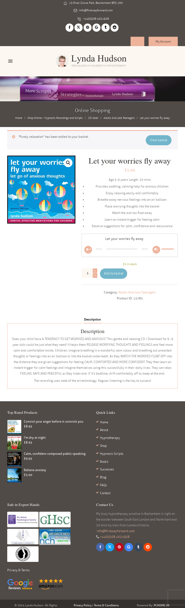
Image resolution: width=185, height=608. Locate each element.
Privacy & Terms (18, 556)
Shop (103, 439)
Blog (103, 465)
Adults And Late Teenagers (119, 116)
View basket (158, 137)
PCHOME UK (161, 590)
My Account (163, 38)
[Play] (88, 247)
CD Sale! (93, 116)
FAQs (103, 472)
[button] (68, 160)
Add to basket (113, 271)
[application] (129, 246)
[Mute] (156, 247)
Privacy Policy (83, 590)
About (104, 426)
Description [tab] (92, 317)
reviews (101, 602)
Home (18, 116)
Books (104, 452)
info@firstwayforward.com (96, 10)
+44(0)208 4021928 (96, 16)
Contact (105, 478)
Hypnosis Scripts (111, 446)
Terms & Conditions (106, 590)
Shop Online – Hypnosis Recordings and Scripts (55, 116)
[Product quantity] (89, 271)
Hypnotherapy (110, 432)
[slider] (121, 246)
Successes (107, 459)
